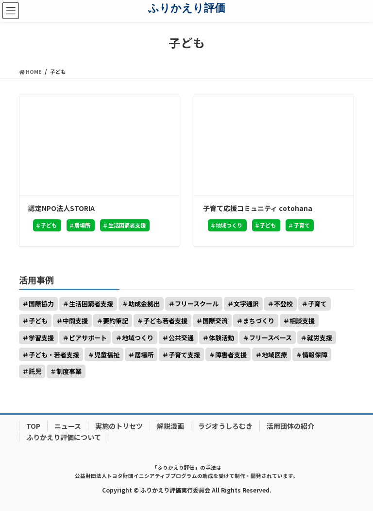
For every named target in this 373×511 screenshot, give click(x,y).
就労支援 (319, 337)
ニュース (67, 426)
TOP (33, 426)
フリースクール (197, 303)
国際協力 (41, 303)
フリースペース (270, 337)
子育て (302, 225)
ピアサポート (88, 337)
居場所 (82, 225)
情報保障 (314, 354)
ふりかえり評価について (63, 437)
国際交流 (215, 320)
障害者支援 (231, 354)
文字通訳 (246, 303)
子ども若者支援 (165, 320)
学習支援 (41, 337)
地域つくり (229, 225)
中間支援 (75, 320)
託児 (35, 371)
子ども (49, 225)
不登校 (283, 303)
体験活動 (221, 337)
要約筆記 (115, 320)
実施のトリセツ (119, 426)
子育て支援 (184, 354)
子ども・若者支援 (54, 354)
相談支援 (302, 320)
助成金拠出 (144, 303)
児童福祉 (106, 354)
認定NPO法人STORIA (61, 208)
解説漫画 (170, 426)
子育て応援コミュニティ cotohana (257, 208)
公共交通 (181, 337)
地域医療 (274, 354)
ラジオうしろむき (225, 426)
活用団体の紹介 (290, 426)
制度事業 (69, 371)
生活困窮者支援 (127, 225)
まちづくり (258, 320)
